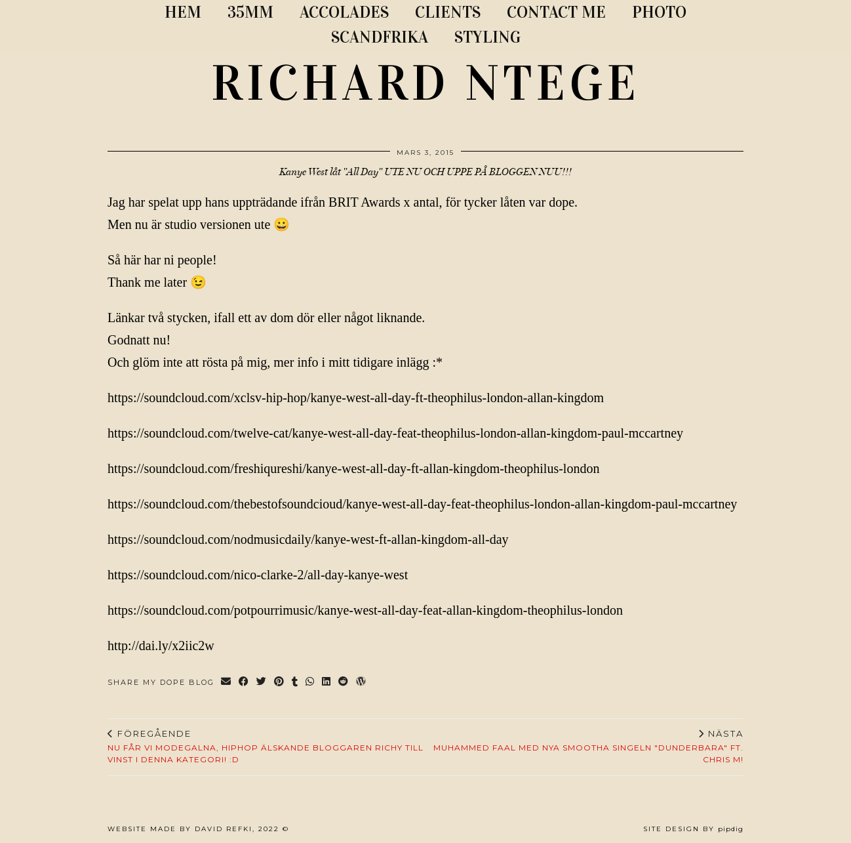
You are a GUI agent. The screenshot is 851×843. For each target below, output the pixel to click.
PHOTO (659, 12)
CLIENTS (448, 12)
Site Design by (693, 829)
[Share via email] (226, 682)
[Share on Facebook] (244, 682)
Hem (183, 12)
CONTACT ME (556, 12)
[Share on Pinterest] (279, 682)
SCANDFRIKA (379, 37)
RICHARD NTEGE (425, 83)
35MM (250, 12)
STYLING (487, 37)
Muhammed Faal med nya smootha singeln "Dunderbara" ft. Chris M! (584, 746)
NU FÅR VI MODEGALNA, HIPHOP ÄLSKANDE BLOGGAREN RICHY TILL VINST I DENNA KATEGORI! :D (267, 746)
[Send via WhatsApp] (310, 682)
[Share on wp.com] (361, 682)
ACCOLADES (344, 12)
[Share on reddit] (344, 682)
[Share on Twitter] (262, 682)
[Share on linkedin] (327, 682)
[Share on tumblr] (295, 682)
